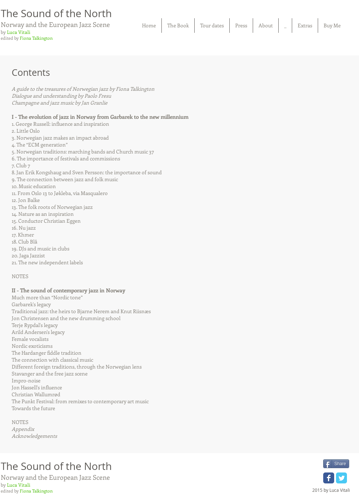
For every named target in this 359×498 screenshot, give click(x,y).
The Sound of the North (56, 13)
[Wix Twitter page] (341, 477)
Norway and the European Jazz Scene (55, 24)
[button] (178, 25)
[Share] (336, 463)
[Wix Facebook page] (328, 477)
